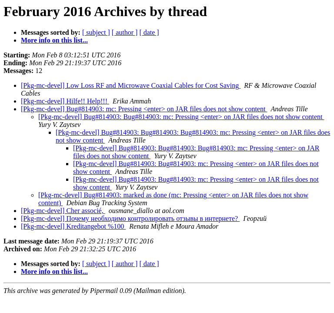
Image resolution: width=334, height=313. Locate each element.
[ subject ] (96, 32)
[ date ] (149, 32)
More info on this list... (54, 40)
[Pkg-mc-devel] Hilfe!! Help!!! (65, 101)
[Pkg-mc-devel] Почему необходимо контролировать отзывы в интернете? (130, 218)
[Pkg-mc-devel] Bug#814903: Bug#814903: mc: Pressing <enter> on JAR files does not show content (181, 116)
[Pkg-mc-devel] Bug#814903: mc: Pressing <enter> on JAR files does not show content (144, 109)
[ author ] (125, 32)
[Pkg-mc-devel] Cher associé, (63, 210)
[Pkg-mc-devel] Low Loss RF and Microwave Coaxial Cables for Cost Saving (130, 85)
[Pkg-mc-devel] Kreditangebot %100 (73, 226)
